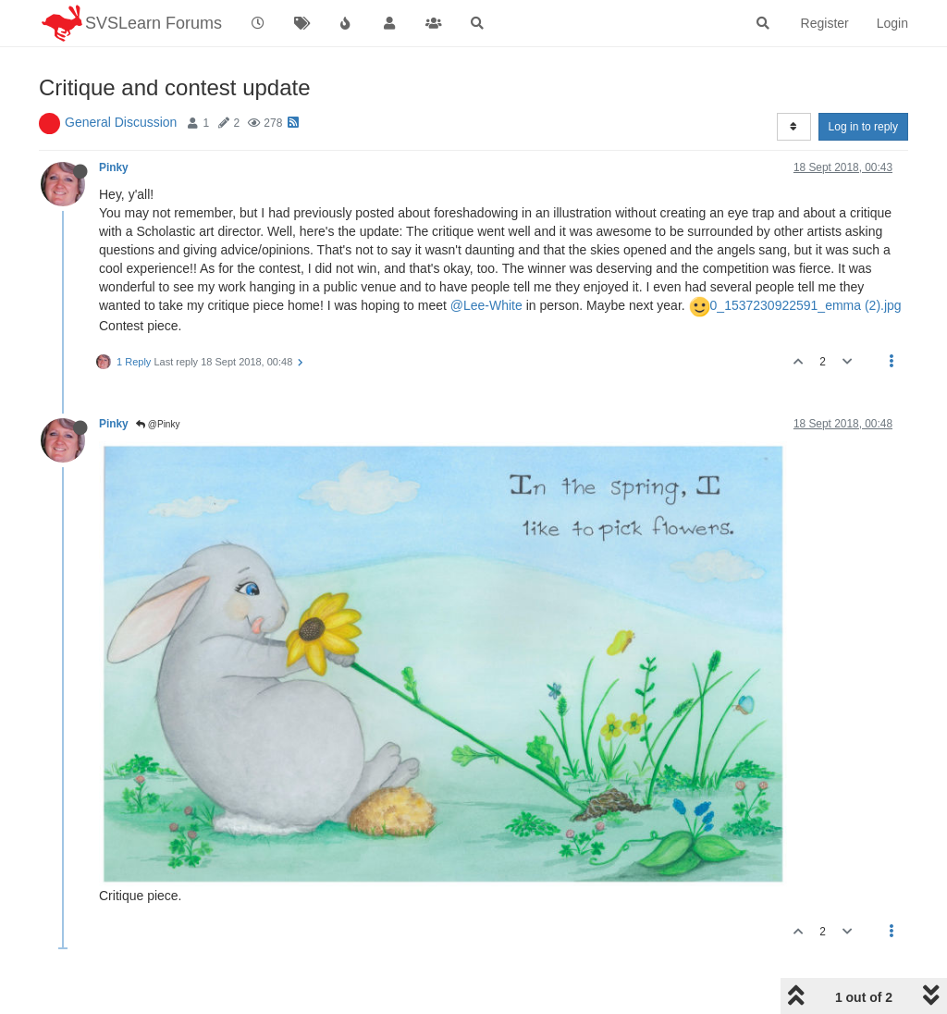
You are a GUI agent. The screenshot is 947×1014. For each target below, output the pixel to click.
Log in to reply (863, 126)
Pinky (114, 167)
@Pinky (157, 424)
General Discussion (121, 122)
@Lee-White (486, 305)
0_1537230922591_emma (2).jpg (806, 305)
